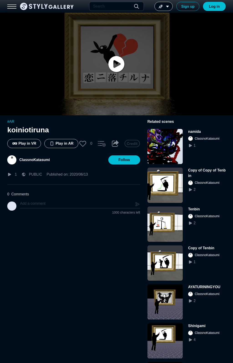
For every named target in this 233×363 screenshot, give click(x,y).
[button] (82, 143)
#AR (10, 122)
